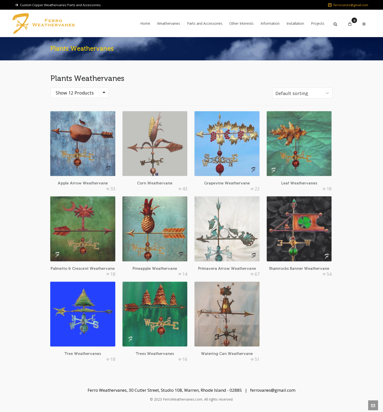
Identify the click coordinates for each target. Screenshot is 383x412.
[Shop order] (302, 93)
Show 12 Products (75, 93)
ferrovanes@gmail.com (348, 5)
